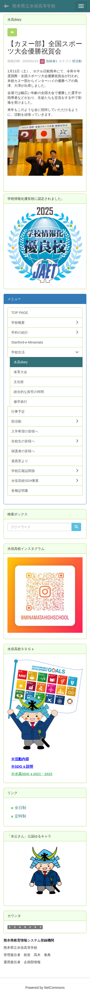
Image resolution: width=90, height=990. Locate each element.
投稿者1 (48, 61)
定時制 (20, 816)
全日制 (20, 808)
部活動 (77, 61)
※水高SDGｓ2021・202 (30, 774)
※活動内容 (20, 759)
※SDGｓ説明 (22, 766)
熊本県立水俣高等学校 (33, 6)
